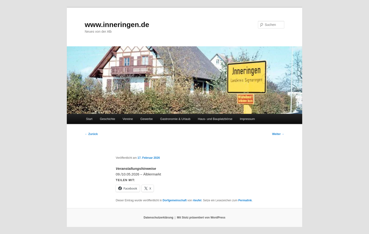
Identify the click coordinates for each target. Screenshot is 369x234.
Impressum (247, 119)
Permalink (245, 200)
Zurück (91, 134)
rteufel (197, 200)
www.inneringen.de (117, 24)
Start (89, 119)
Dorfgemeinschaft (175, 200)
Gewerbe (146, 119)
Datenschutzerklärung (158, 217)
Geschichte (107, 119)
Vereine (128, 119)
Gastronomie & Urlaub (175, 119)
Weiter (278, 134)
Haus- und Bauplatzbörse (215, 119)
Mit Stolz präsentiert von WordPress (201, 217)
